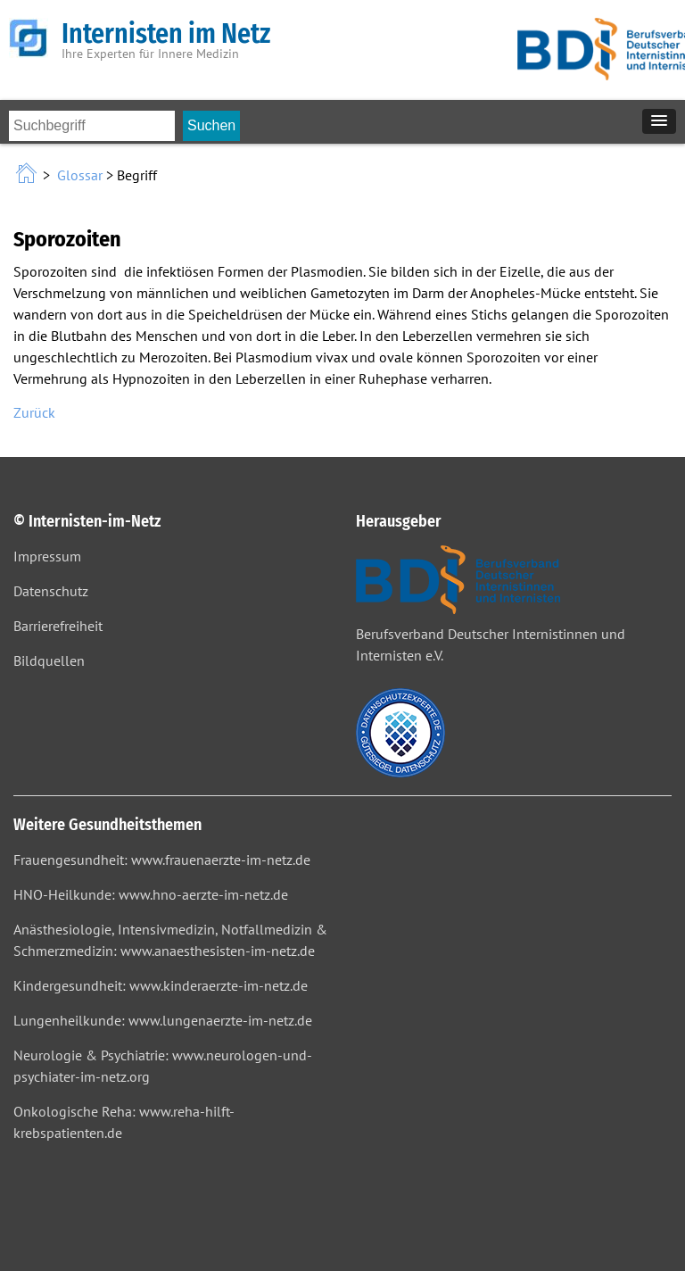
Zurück (34, 412)
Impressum (47, 556)
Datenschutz (50, 591)
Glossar (80, 175)
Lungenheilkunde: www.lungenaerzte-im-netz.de (162, 1020)
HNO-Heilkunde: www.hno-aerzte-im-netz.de (150, 894)
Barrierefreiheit (58, 626)
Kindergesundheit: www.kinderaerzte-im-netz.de (160, 985)
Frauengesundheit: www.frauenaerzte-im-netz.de (161, 859)
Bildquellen (49, 660)
